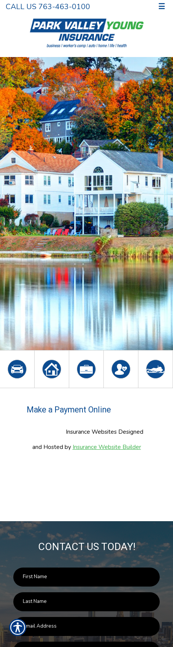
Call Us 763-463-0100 (48, 7)
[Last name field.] (86, 601)
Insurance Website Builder (107, 447)
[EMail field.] (86, 626)
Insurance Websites (91, 432)
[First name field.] (86, 577)
